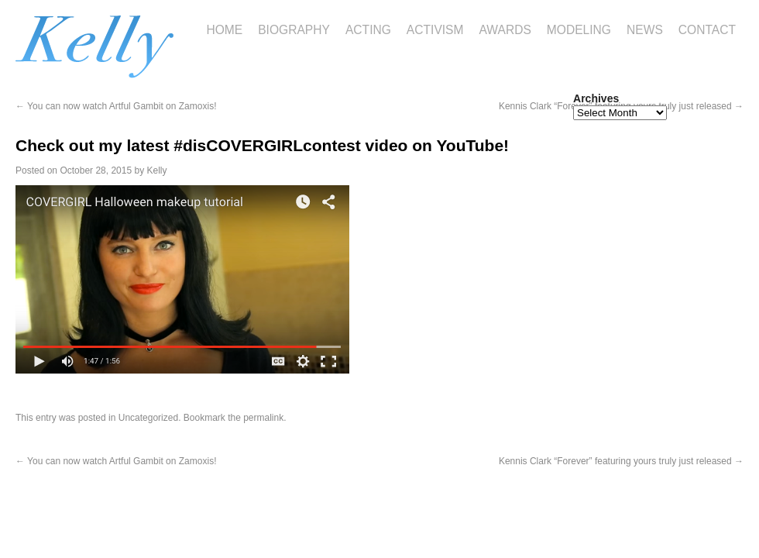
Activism (435, 29)
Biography (294, 29)
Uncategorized (148, 417)
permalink (263, 417)
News (645, 29)
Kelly (157, 170)
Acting (368, 29)
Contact (707, 29)
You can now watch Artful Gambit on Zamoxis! (115, 106)
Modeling (579, 29)
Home (224, 29)
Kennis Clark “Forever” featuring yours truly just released (621, 461)
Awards (505, 29)
